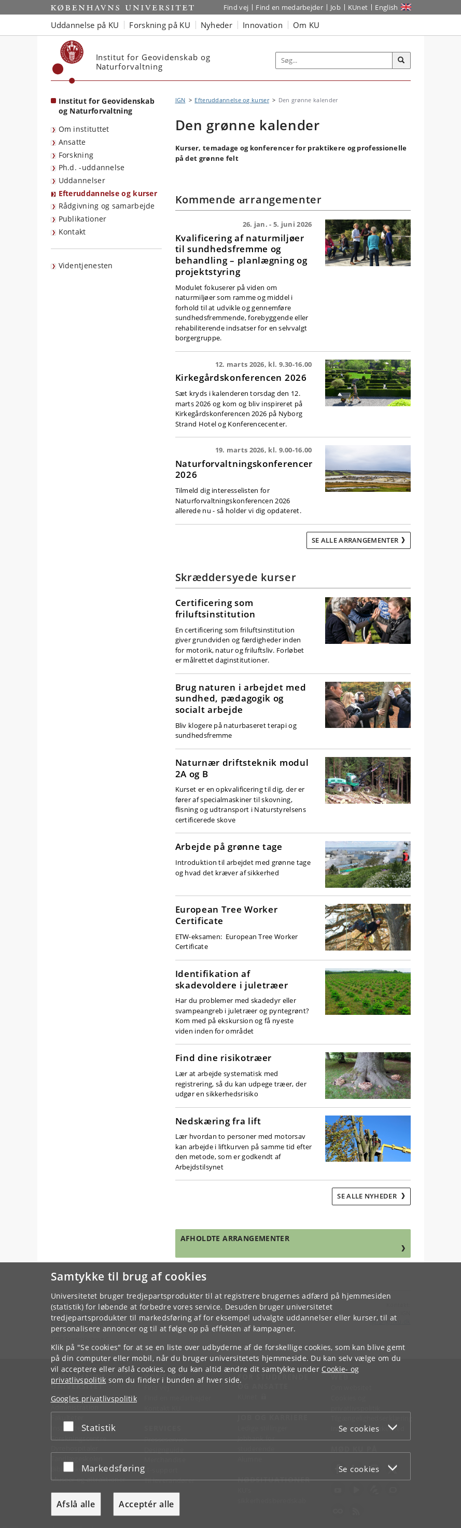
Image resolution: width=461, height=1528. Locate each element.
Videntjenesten (86, 265)
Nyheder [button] (216, 25)
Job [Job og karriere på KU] (335, 7)
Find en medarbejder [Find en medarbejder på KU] (289, 7)
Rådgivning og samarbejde (107, 206)
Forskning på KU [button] (159, 25)
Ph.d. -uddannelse (92, 167)
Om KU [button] (306, 25)
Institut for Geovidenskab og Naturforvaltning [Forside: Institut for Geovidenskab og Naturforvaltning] (107, 106)
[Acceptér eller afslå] (71, 1426)
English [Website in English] (386, 7)
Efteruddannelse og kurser (108, 193)
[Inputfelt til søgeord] (334, 60)
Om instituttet (84, 129)
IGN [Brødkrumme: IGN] (180, 100)
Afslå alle (76, 1504)
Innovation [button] (263, 25)
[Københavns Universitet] (68, 62)
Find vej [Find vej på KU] (235, 7)
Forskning (76, 155)
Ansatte (72, 142)
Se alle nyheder (367, 1196)
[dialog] (230, 1395)
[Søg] (401, 61)
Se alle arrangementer (355, 540)
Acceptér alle (146, 1504)
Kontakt (72, 232)
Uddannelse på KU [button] (85, 25)
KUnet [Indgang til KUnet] (358, 7)
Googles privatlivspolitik (94, 1398)
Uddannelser (82, 180)
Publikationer (83, 219)
